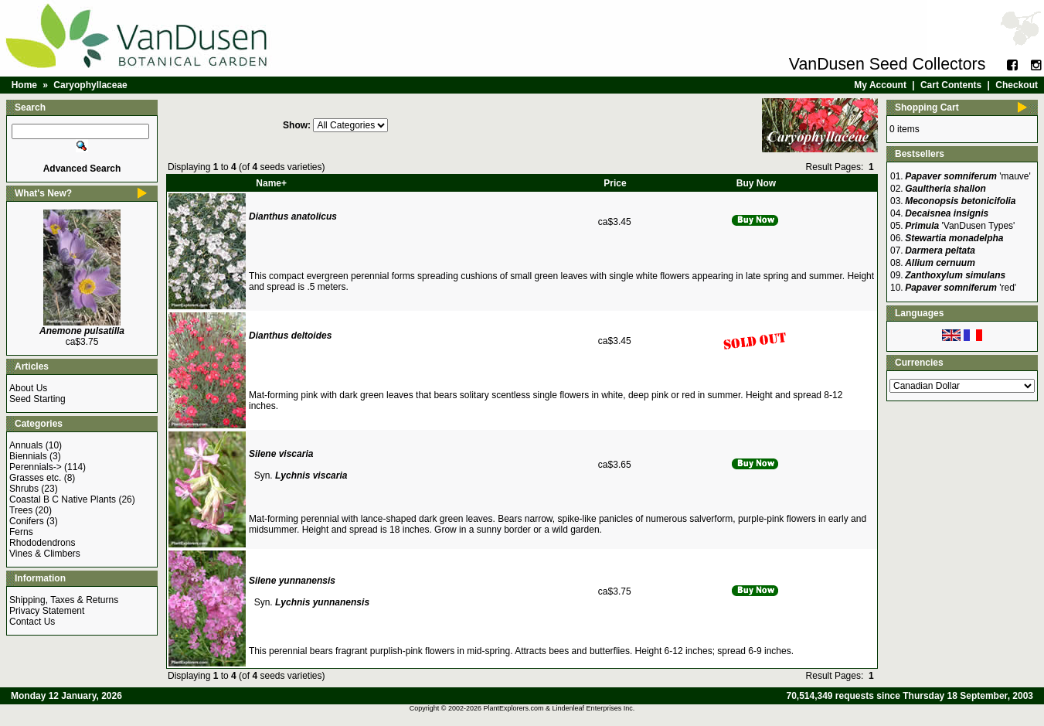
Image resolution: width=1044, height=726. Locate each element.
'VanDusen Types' (960, 225)
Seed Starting (37, 399)
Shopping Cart (927, 107)
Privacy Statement (46, 610)
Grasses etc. (35, 477)
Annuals (26, 445)
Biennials (28, 456)
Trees (20, 510)
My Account (880, 85)
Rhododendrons (42, 542)
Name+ (271, 183)
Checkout (1016, 85)
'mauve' (968, 176)
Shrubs (24, 488)
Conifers (26, 521)
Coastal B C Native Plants (62, 499)
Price (615, 183)
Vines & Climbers (44, 553)
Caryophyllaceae (90, 85)
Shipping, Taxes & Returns (63, 600)
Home (24, 85)
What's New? (43, 193)
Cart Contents (950, 85)
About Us (28, 388)
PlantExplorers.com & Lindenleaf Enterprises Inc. (559, 708)
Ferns (21, 532)
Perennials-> (35, 467)
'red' (960, 287)
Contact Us (32, 621)
